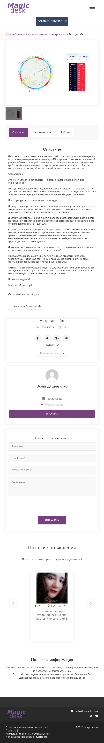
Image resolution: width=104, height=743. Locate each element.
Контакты (42, 737)
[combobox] (52, 353)
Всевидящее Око (52, 386)
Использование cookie (20, 737)
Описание (18, 132)
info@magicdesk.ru (84, 711)
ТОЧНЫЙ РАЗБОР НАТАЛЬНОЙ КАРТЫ (52, 606)
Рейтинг (66, 132)
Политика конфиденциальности (26, 727)
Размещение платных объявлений (27, 733)
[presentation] (28, 505)
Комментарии (42, 132)
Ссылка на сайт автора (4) (25, 306)
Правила (11, 730)
